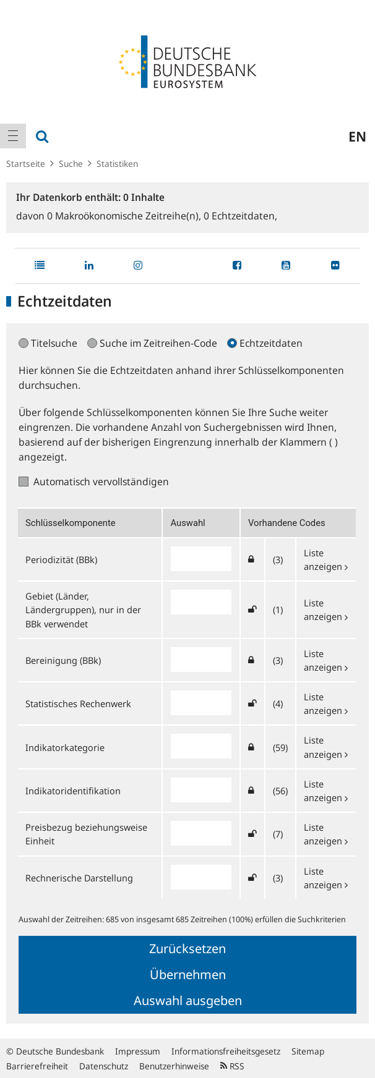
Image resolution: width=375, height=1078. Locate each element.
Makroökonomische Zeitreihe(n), (125, 216)
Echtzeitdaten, (240, 216)
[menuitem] (13, 136)
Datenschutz (103, 1066)
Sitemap (307, 1051)
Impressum (137, 1051)
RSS (232, 1066)
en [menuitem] (357, 136)
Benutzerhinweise (174, 1066)
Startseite (25, 163)
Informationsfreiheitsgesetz (225, 1051)
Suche (71, 163)
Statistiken (117, 163)
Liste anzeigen (326, 609)
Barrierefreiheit (37, 1066)
